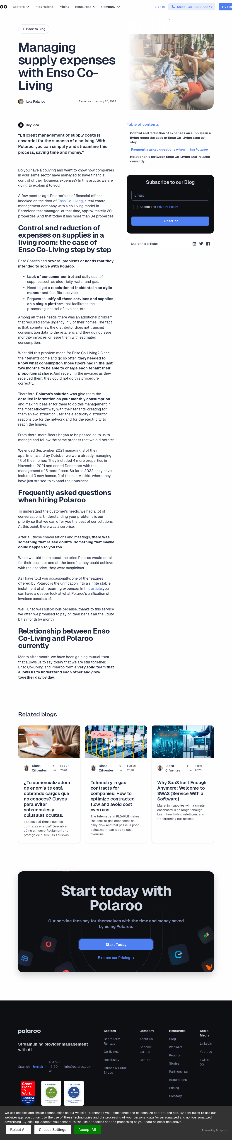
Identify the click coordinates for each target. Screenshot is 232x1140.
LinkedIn (206, 1043)
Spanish (24, 1066)
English (37, 1066)
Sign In (160, 7)
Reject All (18, 1130)
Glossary (175, 1096)
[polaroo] (54, 1031)
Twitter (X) (205, 1062)
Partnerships (178, 1071)
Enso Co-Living (70, 201)
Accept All (87, 1130)
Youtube (206, 1051)
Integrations (44, 7)
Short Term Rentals (112, 1041)
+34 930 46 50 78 (54, 1066)
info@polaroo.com (77, 1066)
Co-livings (111, 1051)
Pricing (64, 7)
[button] (21, 6)
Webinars (175, 1047)
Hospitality (111, 1060)
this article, (93, 588)
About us (146, 1039)
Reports (175, 1055)
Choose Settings (52, 1130)
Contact (146, 1060)
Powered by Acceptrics (214, 1130)
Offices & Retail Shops (115, 1070)
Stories (174, 1063)
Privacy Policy (167, 206)
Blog (172, 1039)
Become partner (146, 1049)
